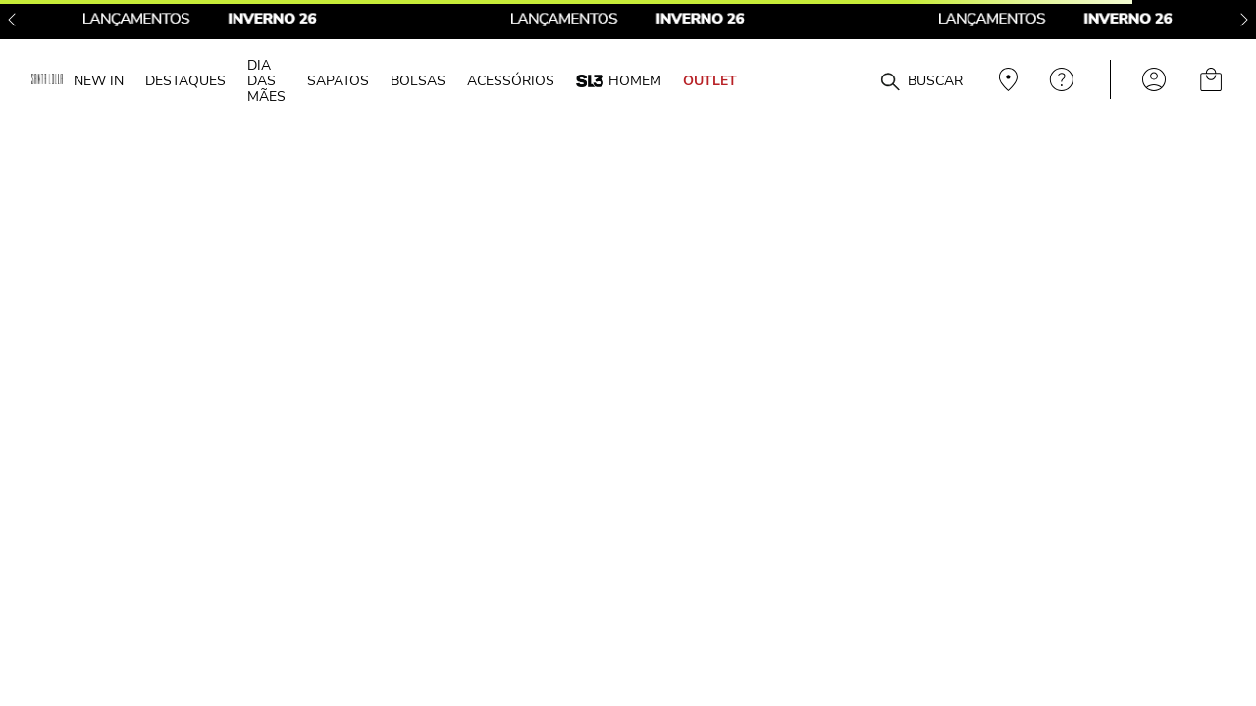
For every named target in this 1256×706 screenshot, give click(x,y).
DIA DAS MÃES (266, 80)
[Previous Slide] (12, 19)
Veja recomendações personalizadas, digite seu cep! (1006, 79)
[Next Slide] (1244, 19)
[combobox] (856, 80)
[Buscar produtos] (890, 82)
